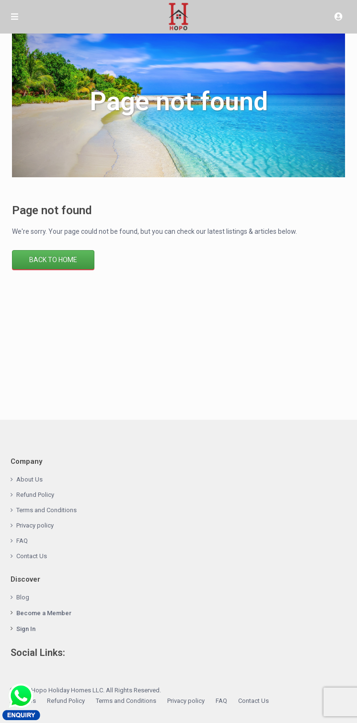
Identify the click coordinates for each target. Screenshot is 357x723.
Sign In (25, 628)
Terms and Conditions (46, 510)
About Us (29, 479)
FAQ (22, 540)
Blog (22, 597)
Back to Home (53, 260)
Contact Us (31, 556)
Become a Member (43, 613)
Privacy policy (35, 525)
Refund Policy (35, 494)
